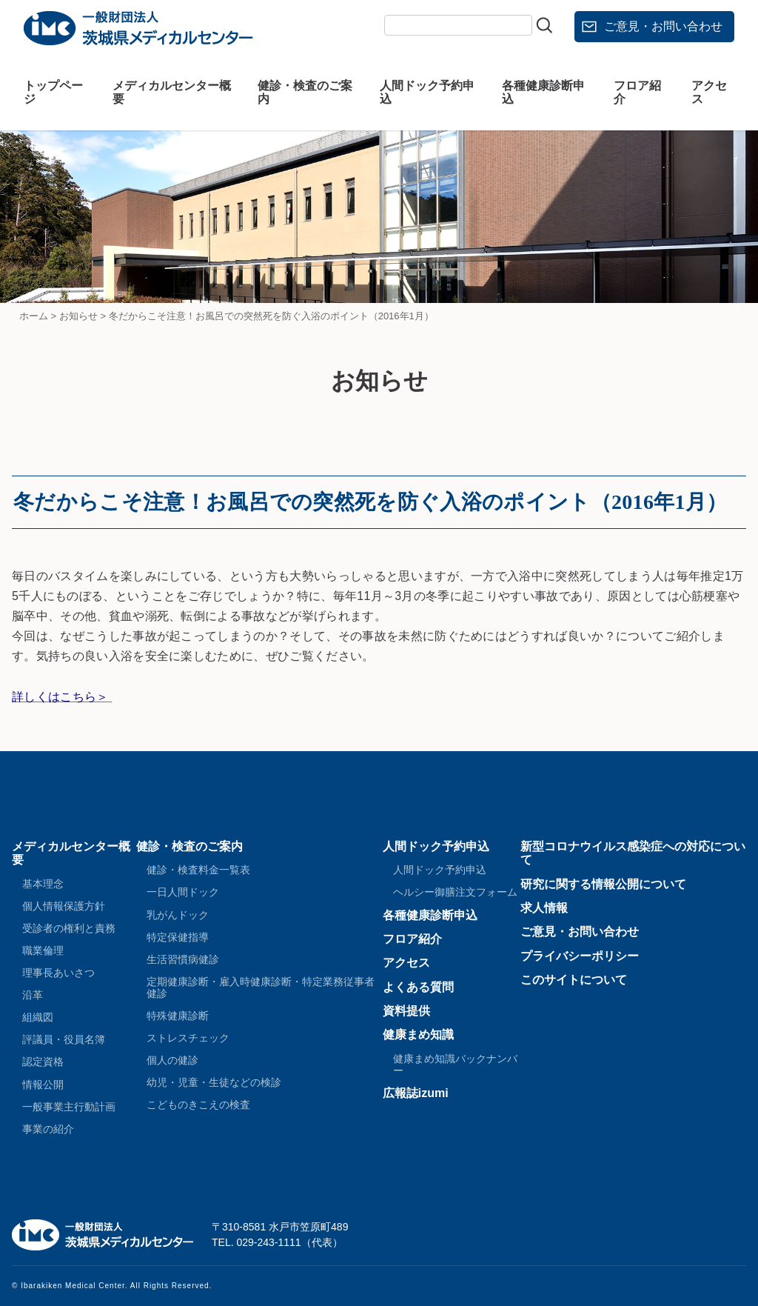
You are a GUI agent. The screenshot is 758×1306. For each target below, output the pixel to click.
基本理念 (43, 884)
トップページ (53, 92)
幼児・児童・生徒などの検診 (214, 1082)
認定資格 (43, 1061)
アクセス (709, 92)
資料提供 (406, 1011)
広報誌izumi (416, 1093)
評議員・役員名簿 (63, 1039)
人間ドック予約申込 (427, 92)
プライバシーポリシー (579, 956)
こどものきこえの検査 (198, 1104)
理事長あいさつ (58, 973)
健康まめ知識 (418, 1034)
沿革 (32, 995)
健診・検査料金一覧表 (198, 870)
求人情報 (544, 908)
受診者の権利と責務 (68, 928)
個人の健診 (172, 1060)
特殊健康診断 (178, 1016)
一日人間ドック (183, 892)
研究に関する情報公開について (603, 884)
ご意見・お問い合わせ (663, 26)
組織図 (37, 1017)
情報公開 (43, 1084)
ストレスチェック (188, 1038)
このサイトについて (573, 979)
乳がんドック (178, 915)
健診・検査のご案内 (305, 92)
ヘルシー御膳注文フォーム (455, 892)
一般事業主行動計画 (68, 1107)
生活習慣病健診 (183, 959)
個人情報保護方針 (63, 906)
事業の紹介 (48, 1129)
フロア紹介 (637, 92)
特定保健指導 (178, 937)
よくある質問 (418, 987)
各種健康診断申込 (543, 92)
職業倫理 (43, 950)
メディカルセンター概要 (172, 92)
